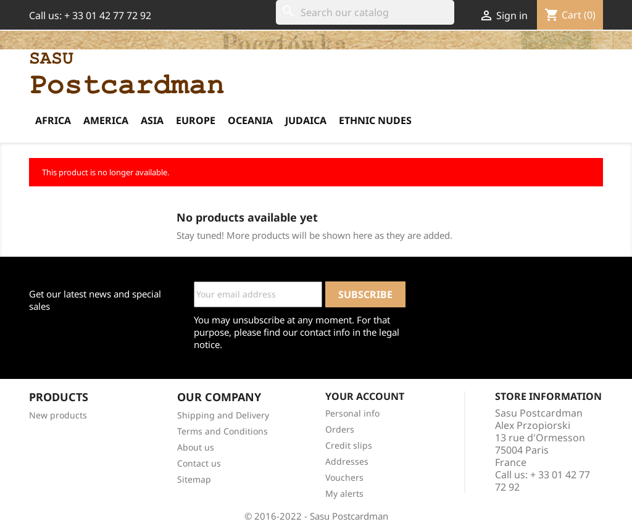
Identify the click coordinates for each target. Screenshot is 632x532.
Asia (152, 120)
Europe (195, 120)
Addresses (346, 461)
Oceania (250, 120)
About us (195, 447)
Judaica (305, 120)
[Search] (365, 12)
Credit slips (348, 445)
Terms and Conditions (222, 431)
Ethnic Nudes (375, 120)
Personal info (352, 413)
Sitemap (194, 479)
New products (58, 415)
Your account (364, 396)
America (105, 120)
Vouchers (344, 477)
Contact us (199, 463)
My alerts (344, 493)
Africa (53, 120)
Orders (339, 429)
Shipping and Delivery (223, 415)
